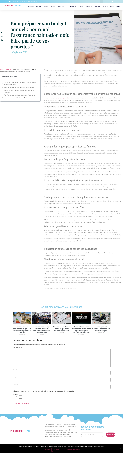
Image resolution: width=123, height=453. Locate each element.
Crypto (38, 6)
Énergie (52, 6)
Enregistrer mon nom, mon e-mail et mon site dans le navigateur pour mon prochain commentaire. (44, 391)
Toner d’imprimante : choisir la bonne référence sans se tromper (101, 329)
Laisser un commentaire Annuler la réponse (17, 98)
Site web (15, 384)
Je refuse (57, 450)
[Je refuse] (120, 448)
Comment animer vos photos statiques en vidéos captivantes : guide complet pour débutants (81, 329)
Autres (118, 6)
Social (112, 6)
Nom (15, 370)
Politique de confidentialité (71, 450)
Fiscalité (45, 6)
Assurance (31, 6)
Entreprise (60, 6)
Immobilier (97, 6)
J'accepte (47, 450)
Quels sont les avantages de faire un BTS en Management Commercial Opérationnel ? (42, 329)
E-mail (15, 377)
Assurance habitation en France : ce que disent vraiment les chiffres (61, 329)
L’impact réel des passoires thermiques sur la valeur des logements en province (22, 329)
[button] (101, 1)
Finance (80, 6)
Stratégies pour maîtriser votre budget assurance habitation (19, 91)
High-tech (88, 6)
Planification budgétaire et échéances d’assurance (19, 95)
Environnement (71, 6)
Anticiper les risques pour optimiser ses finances (19, 87)
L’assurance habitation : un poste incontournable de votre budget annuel (20, 83)
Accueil (2, 69)
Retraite (105, 6)
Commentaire (17, 347)
